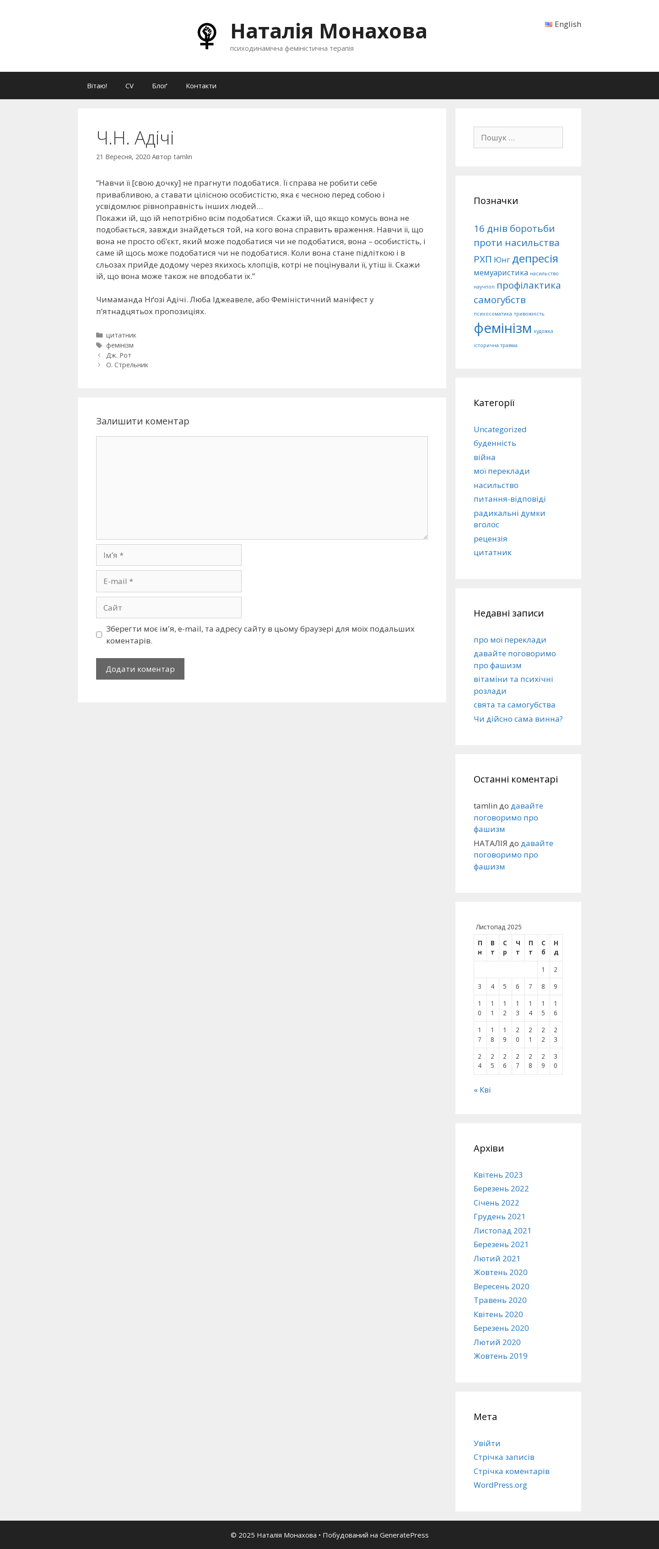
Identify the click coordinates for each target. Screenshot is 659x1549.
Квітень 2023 (498, 1174)
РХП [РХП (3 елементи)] (483, 258)
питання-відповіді (510, 498)
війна (485, 457)
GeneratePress (404, 1534)
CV (129, 85)
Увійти (487, 1443)
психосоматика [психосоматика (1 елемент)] (493, 314)
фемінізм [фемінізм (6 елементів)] (503, 328)
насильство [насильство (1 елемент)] (544, 273)
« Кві (482, 1089)
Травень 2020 (500, 1300)
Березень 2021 (501, 1244)
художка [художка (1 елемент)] (543, 331)
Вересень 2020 (501, 1286)
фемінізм (120, 345)
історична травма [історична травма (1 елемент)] (496, 345)
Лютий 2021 (497, 1258)
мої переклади (502, 471)
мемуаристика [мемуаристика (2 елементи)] (501, 272)
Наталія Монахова (328, 30)
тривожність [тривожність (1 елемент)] (529, 314)
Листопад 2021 (503, 1230)
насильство (496, 485)
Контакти (201, 85)
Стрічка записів (504, 1457)
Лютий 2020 (497, 1342)
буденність (495, 443)
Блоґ (159, 85)
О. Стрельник (127, 364)
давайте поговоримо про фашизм (508, 817)
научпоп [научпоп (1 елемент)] (484, 287)
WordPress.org (500, 1484)
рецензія (491, 538)
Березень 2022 (501, 1188)
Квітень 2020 (498, 1314)
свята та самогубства (515, 704)
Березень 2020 (501, 1328)
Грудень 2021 (500, 1216)
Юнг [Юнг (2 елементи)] (502, 259)
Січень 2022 (496, 1202)
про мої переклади (510, 639)
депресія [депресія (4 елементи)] (535, 258)
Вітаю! (97, 85)
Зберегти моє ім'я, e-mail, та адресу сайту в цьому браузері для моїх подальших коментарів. (260, 634)
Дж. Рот (118, 355)
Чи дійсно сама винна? (518, 718)
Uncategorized (500, 429)
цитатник (121, 335)
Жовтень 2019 (501, 1356)
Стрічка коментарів (512, 1471)
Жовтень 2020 (501, 1272)
